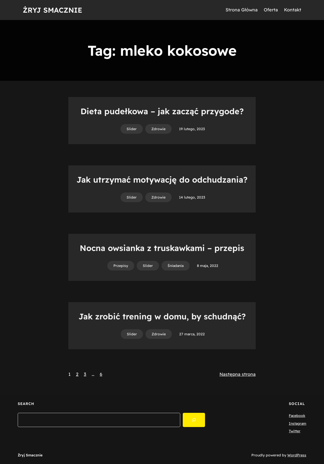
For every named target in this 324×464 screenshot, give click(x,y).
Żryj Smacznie (52, 10)
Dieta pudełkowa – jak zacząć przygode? (162, 111)
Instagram (297, 423)
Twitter (294, 431)
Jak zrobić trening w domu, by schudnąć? (162, 316)
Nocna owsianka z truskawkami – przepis (162, 248)
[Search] (194, 420)
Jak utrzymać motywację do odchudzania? (162, 180)
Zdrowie (158, 129)
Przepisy (120, 265)
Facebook (297, 415)
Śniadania (176, 265)
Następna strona (237, 374)
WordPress (296, 455)
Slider (132, 129)
